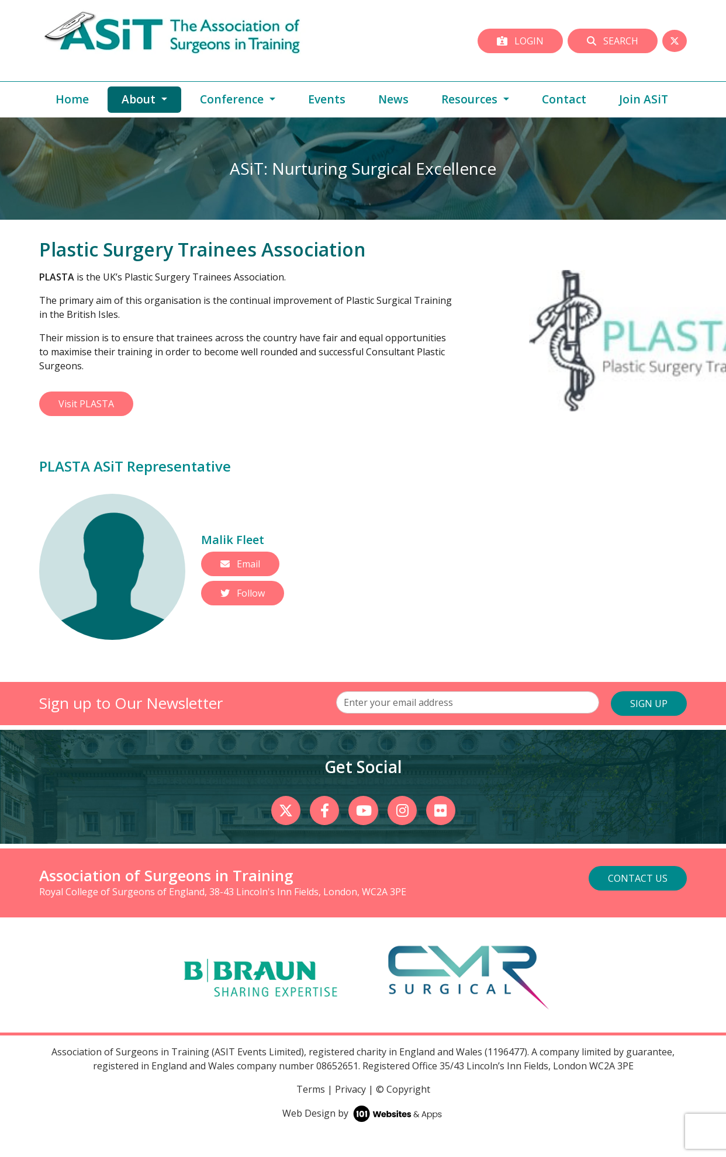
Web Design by (363, 1113)
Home (72, 99)
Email (240, 563)
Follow (242, 593)
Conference (233, 99)
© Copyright (403, 1089)
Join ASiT (643, 99)
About (151, 99)
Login (520, 40)
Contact (564, 99)
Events (326, 99)
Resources (470, 99)
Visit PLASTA (86, 403)
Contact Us (638, 878)
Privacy (350, 1089)
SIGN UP (649, 703)
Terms (310, 1089)
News (393, 99)
